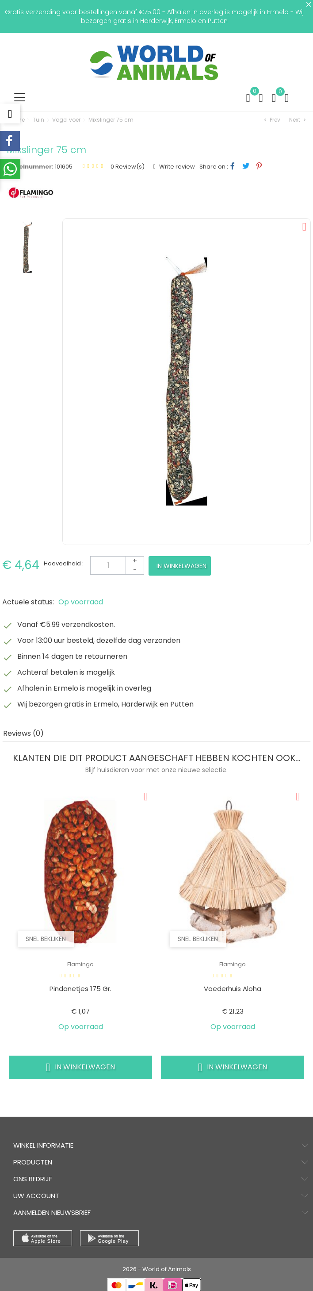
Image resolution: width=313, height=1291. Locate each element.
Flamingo (80, 964)
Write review (176, 166)
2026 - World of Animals (156, 1269)
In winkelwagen (181, 565)
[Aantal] (117, 565)
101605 (64, 166)
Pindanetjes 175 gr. (80, 988)
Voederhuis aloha (232, 988)
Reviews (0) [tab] (23, 733)
